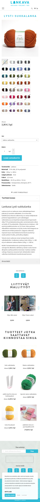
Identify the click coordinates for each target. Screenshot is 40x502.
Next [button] (37, 308)
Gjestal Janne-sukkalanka (28, 394)
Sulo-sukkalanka (10, 365)
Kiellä (18, 495)
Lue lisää (24, 495)
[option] (5, 62)
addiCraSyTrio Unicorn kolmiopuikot (10, 395)
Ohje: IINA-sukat (12, 315)
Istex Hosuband (10, 425)
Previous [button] (3, 308)
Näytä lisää (8, 491)
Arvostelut (6, 261)
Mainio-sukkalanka (28, 365)
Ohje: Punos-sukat (28, 315)
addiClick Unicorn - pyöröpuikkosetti (28, 426)
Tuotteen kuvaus (8, 198)
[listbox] (20, 86)
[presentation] (19, 459)
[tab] (20, 198)
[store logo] (20, 3)
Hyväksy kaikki (10, 495)
